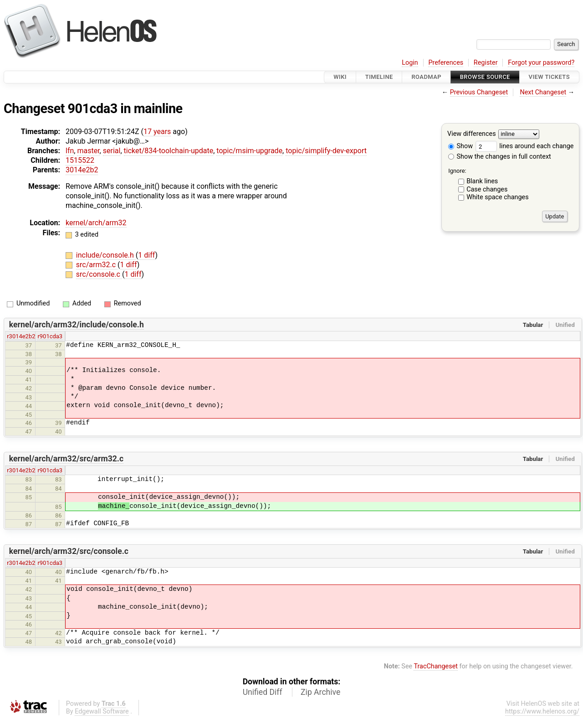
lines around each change (525, 146)
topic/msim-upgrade (249, 150)
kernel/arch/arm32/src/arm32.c (66, 458)
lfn (70, 150)
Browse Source (485, 76)
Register (486, 63)
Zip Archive (320, 692)
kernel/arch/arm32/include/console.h (76, 324)
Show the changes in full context (499, 156)
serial (112, 150)
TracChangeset (436, 666)
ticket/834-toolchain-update (169, 150)
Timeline (379, 76)
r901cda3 (49, 336)
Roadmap (426, 76)
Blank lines (482, 181)
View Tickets (549, 76)
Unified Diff (262, 692)
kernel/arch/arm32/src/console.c (68, 551)
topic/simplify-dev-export (326, 150)
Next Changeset (543, 92)
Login (410, 63)
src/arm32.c (97, 264)
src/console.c (99, 274)
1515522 (80, 160)
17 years (157, 131)
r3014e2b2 (21, 336)
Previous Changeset (479, 92)
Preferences (445, 63)
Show (460, 146)
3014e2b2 (82, 170)
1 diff (146, 255)
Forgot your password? (541, 63)
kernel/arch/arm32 (96, 222)
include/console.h (106, 255)
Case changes (486, 189)
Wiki (340, 76)
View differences (471, 134)
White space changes (497, 197)
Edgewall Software (102, 711)
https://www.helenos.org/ (542, 711)
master (88, 150)
